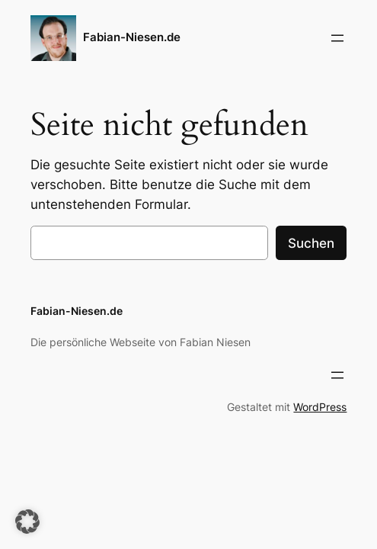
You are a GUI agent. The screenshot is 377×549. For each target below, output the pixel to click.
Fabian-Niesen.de (132, 37)
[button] (27, 521)
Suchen (311, 243)
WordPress (320, 406)
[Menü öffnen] (337, 38)
